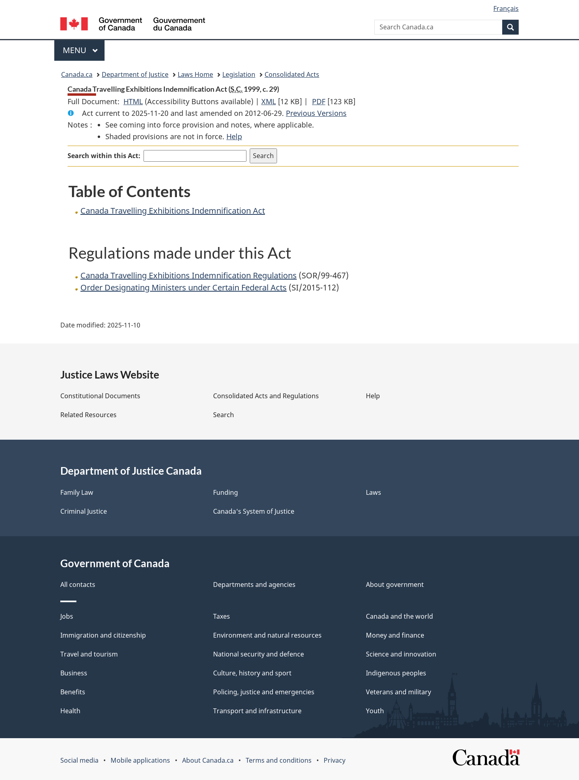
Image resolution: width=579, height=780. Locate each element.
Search (223, 414)
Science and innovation (401, 654)
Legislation (238, 74)
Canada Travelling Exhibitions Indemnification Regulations (188, 275)
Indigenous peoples (396, 673)
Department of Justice (135, 74)
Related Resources (88, 414)
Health (70, 710)
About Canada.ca (208, 760)
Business (73, 673)
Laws (373, 492)
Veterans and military (398, 691)
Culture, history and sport (252, 673)
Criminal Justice (83, 511)
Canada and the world (399, 616)
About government (395, 584)
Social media (79, 760)
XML (268, 101)
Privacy (334, 760)
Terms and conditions (279, 760)
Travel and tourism (89, 654)
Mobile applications (140, 760)
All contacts (77, 584)
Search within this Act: (104, 155)
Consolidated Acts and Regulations (266, 395)
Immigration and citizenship (103, 635)
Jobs (66, 616)
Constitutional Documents (100, 395)
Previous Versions (316, 113)
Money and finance (395, 635)
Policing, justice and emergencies (263, 691)
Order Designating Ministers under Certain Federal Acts (183, 287)
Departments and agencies (254, 584)
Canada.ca (76, 74)
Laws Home (195, 74)
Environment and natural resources (267, 635)
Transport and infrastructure (257, 710)
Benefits (72, 691)
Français (506, 8)
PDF (318, 101)
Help (234, 136)
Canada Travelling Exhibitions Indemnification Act (172, 210)
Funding (225, 492)
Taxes (221, 616)
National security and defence (258, 654)
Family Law (76, 492)
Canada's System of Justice (253, 511)
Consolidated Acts (292, 74)
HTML (133, 101)
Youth (375, 710)
